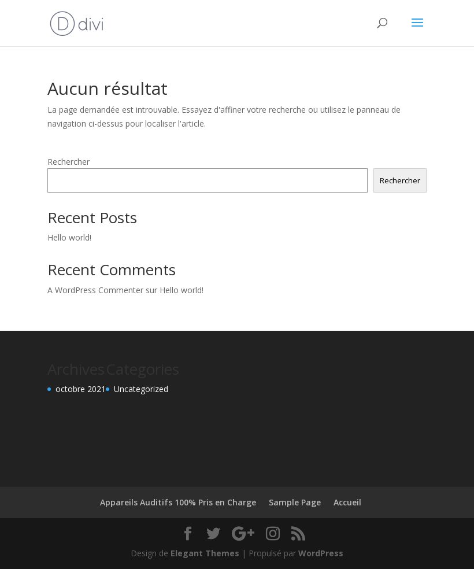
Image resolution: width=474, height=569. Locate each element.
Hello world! (69, 237)
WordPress (320, 553)
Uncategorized (141, 388)
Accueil (347, 502)
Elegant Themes (205, 553)
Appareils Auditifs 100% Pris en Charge (178, 502)
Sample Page (295, 502)
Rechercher (68, 161)
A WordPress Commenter (95, 289)
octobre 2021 (80, 388)
